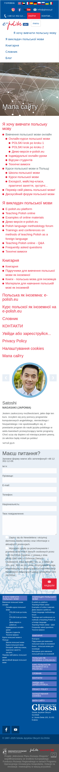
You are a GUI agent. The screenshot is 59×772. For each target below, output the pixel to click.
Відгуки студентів (20, 160)
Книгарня (12, 45)
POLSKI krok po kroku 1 (28, 143)
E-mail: (6, 485)
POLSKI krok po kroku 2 (28, 147)
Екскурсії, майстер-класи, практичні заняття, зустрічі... (16, 649)
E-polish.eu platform (19, 209)
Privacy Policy (14, 341)
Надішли (49, 585)
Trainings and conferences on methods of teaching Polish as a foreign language (27, 234)
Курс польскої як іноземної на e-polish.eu (29, 309)
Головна (9, 3)
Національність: (11, 504)
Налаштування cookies (23, 348)
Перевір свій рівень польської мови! (30, 189)
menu (36, 23)
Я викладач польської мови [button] (25, 39)
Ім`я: (4, 466)
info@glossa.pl (44, 9)
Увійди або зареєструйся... (26, 333)
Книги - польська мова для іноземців (31, 279)
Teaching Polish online (20, 213)
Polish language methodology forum (29, 226)
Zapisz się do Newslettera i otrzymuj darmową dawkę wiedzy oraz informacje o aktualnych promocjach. (27, 541)
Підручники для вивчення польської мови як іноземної (43, 642)
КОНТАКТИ (47, 16)
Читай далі (8, 443)
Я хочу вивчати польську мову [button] (35, 33)
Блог (9, 58)
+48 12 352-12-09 (16, 16)
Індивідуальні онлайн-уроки (28, 155)
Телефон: (7, 494)
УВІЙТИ (32, 16)
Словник (11, 51)
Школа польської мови (24, 172)
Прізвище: (7, 475)
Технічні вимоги (19, 164)
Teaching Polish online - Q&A (25, 243)
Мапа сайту (12, 356)
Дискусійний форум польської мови (30, 194)
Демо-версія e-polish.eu (28, 151)
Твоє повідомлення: (13, 513)
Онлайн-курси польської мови (29, 138)
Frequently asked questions (24, 247)
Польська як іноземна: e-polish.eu (25, 297)
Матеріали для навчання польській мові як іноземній (43, 652)
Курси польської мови (24, 177)
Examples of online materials (25, 217)
